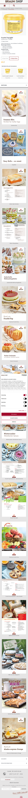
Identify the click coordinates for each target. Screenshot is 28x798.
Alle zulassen (14, 414)
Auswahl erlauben (14, 418)
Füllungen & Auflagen (18, 8)
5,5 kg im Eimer (5, 58)
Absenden (23, 789)
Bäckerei (12, 8)
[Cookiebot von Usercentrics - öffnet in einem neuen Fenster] (22, 375)
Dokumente (3, 758)
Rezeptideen (4, 85)
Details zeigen (21, 410)
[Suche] (14, 5)
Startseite (2, 8)
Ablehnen (14, 421)
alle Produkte (8, 8)
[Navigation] (4, 5)
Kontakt (7, 779)
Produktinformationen (6, 763)
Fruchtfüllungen (4, 9)
